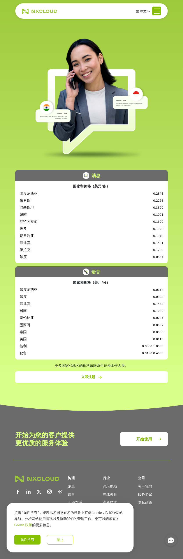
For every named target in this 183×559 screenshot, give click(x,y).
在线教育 (110, 494)
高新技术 (110, 502)
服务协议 (145, 494)
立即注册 (91, 377)
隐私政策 (145, 502)
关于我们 (145, 486)
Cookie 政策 (23, 525)
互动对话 (75, 502)
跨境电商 (110, 486)
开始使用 (144, 439)
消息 (71, 486)
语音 (71, 494)
